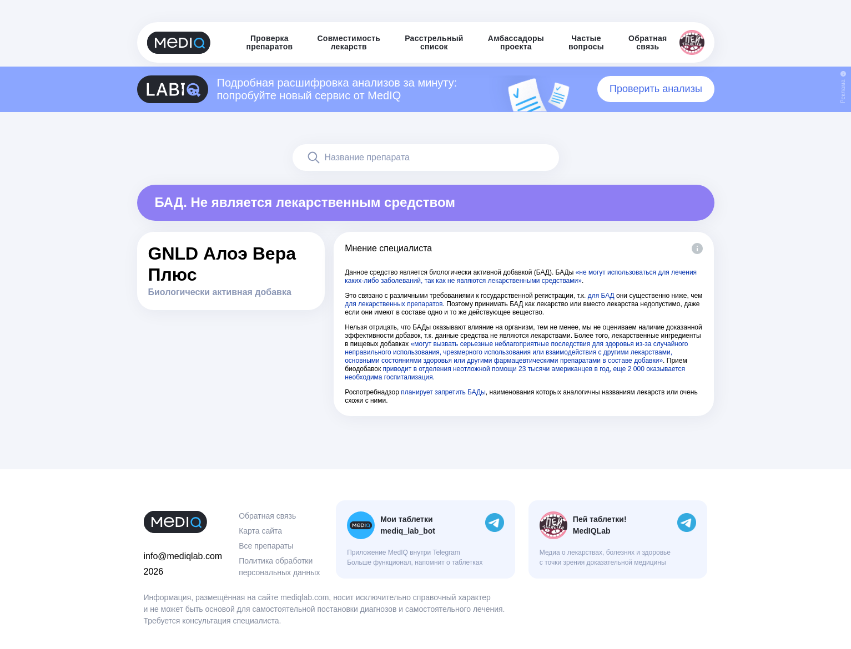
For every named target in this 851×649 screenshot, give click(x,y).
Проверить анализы (656, 88)
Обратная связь (267, 515)
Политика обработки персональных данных (279, 566)
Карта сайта (260, 530)
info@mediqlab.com (183, 556)
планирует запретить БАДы (443, 392)
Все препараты (266, 545)
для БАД (601, 296)
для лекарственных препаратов (394, 304)
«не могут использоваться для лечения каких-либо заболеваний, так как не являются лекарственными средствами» (521, 276)
